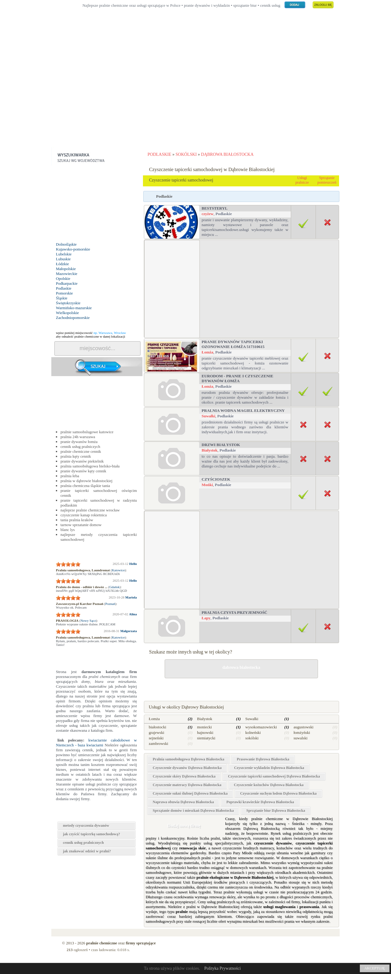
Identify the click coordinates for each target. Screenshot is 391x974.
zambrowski (158, 743)
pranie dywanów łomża (78, 441)
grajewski (156, 732)
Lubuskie (63, 259)
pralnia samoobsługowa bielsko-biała (90, 466)
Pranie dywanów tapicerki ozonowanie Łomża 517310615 (233, 344)
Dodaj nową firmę (183, 825)
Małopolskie (66, 268)
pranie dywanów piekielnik (82, 461)
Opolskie (63, 278)
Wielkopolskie (67, 312)
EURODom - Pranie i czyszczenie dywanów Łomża (237, 378)
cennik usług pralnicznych (83, 842)
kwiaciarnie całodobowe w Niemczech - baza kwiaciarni (96, 742)
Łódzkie (62, 264)
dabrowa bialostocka (241, 667)
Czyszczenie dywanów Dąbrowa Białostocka (187, 768)
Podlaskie (63, 288)
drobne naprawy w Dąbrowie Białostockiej (241, 688)
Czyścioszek (216, 479)
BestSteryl (215, 208)
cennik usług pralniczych (80, 446)
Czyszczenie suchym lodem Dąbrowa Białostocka (278, 793)
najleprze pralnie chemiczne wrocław (90, 510)
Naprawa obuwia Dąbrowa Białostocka (183, 802)
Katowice (118, 570)
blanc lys (67, 529)
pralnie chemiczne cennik (80, 451)
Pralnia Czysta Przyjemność (234, 612)
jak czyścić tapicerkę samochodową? (91, 834)
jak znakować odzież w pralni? (87, 851)
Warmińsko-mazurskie (74, 308)
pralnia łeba (69, 476)
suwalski (301, 738)
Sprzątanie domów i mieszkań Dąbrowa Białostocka (193, 810)
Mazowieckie (66, 273)
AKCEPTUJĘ (374, 968)
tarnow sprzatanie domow (80, 524)
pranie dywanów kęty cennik (83, 471)
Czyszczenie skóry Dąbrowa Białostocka (184, 776)
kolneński (253, 732)
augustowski (303, 727)
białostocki (157, 727)
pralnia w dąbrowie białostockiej (86, 480)
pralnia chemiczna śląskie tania (85, 485)
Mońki (207, 484)
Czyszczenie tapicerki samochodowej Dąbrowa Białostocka (274, 776)
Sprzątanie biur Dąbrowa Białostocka (275, 810)
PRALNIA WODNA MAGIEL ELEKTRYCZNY (243, 410)
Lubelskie (63, 254)
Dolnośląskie (66, 244)
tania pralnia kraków (76, 520)
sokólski (251, 738)
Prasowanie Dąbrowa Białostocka (263, 759)
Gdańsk (114, 587)
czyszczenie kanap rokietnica (83, 515)
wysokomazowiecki (261, 727)
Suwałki (208, 416)
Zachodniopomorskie (73, 317)
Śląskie (62, 298)
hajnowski (205, 732)
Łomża (207, 352)
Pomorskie (64, 293)
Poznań (110, 604)
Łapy (206, 618)
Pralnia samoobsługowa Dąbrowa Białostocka (188, 759)
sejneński (156, 738)
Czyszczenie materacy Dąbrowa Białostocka (187, 785)
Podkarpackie (67, 283)
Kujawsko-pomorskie (73, 249)
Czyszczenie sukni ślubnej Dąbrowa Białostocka (190, 793)
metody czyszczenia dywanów (86, 825)
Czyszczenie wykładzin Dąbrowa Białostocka (269, 768)
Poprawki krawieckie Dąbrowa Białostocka (260, 802)
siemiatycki (206, 738)
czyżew (208, 213)
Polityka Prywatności (222, 968)
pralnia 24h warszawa (77, 436)
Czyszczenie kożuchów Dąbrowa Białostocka (269, 785)
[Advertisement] (195, 88)
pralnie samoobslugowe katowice (86, 432)
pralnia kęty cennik (75, 456)
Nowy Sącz (88, 620)
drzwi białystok (221, 444)
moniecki (204, 727)
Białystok (209, 450)
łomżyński (302, 732)
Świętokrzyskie (68, 303)
